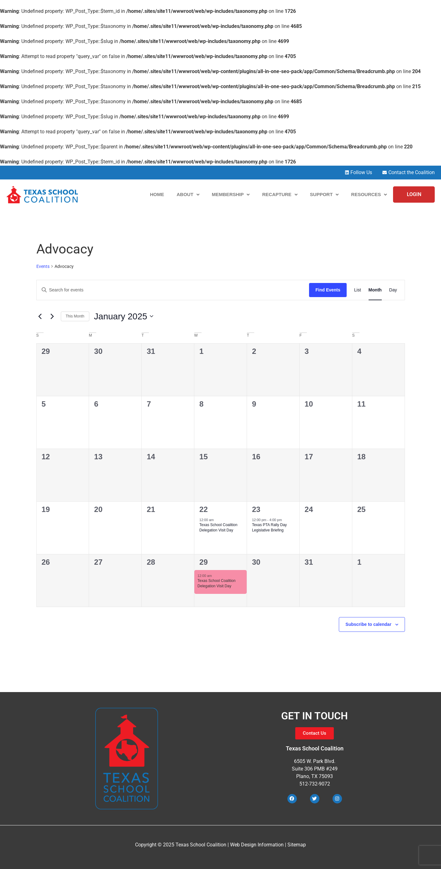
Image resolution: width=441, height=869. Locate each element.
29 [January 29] (203, 562)
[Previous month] (40, 316)
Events (43, 266)
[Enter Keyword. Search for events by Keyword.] (173, 290)
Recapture (279, 194)
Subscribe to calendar (368, 624)
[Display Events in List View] (357, 290)
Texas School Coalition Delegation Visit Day (218, 527)
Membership (231, 194)
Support (324, 194)
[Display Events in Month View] (375, 290)
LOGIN (414, 194)
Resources (369, 194)
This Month (75, 316)
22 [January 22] (203, 509)
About (187, 194)
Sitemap (296, 845)
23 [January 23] (256, 509)
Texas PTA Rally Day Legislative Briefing (269, 527)
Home (157, 194)
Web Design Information (257, 845)
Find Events (327, 289)
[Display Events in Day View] (393, 290)
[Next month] (52, 316)
